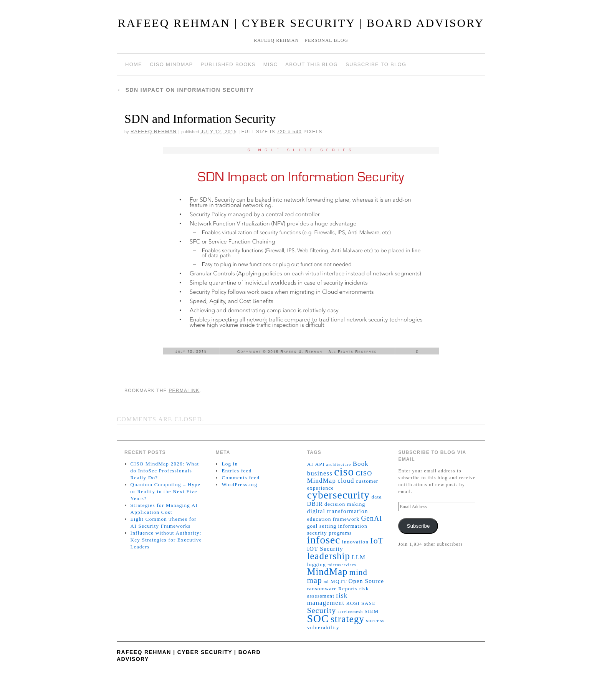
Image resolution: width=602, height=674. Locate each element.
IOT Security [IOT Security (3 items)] (325, 548)
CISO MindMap (171, 64)
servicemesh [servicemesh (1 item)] (350, 611)
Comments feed (241, 477)
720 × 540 (289, 131)
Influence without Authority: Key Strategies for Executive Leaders (166, 540)
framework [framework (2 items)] (346, 519)
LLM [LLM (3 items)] (359, 557)
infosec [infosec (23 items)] (324, 540)
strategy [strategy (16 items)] (347, 619)
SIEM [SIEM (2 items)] (372, 611)
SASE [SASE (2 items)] (368, 603)
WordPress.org (239, 484)
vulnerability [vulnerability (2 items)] (323, 627)
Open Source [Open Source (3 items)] (366, 581)
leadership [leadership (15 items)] (328, 556)
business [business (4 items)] (319, 473)
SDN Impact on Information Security (185, 90)
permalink (184, 390)
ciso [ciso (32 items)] (344, 471)
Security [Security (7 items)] (321, 610)
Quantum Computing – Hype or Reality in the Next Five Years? (166, 491)
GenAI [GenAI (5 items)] (371, 518)
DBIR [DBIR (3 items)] (315, 503)
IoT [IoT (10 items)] (377, 540)
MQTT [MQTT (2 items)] (339, 581)
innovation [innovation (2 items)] (355, 542)
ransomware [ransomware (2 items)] (322, 588)
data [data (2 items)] (376, 497)
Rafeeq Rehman (154, 131)
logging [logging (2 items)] (316, 564)
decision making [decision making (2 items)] (344, 504)
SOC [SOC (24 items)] (318, 618)
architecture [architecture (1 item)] (338, 464)
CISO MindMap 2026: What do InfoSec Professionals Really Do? (165, 470)
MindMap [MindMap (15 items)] (327, 571)
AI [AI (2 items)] (310, 464)
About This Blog (311, 64)
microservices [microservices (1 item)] (341, 565)
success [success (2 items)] (375, 620)
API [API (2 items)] (319, 464)
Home (133, 64)
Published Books (228, 64)
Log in (230, 464)
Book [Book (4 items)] (361, 463)
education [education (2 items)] (319, 519)
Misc (270, 64)
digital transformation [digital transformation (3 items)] (337, 511)
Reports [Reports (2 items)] (347, 588)
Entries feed (236, 471)
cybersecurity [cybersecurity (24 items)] (338, 495)
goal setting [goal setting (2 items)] (322, 526)
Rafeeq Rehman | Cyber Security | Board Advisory (301, 23)
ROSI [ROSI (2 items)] (352, 603)
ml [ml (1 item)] (326, 582)
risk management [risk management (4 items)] (327, 599)
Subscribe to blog (376, 64)
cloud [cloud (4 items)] (345, 480)
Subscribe (418, 526)
